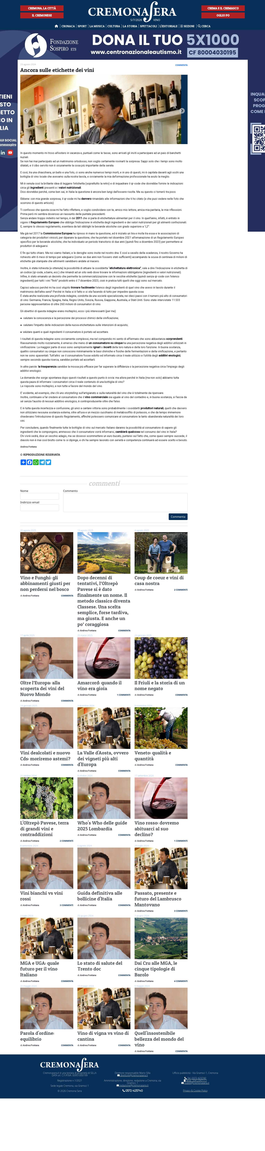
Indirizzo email (39, 505)
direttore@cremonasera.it (132, 1075)
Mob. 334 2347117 (195, 1080)
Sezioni (187, 26)
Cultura (113, 26)
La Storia (130, 26)
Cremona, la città (42, 8)
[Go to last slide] (26, 111)
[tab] (103, 144)
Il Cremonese (42, 15)
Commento (125, 500)
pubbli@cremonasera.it (195, 1083)
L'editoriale (169, 26)
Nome (39, 494)
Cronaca (68, 26)
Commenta (178, 517)
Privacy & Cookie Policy (195, 1090)
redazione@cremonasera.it (132, 1085)
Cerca (204, 26)
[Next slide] (182, 111)
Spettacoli (148, 26)
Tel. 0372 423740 (195, 1078)
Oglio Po (223, 15)
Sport (82, 26)
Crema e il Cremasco (223, 8)
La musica (97, 26)
